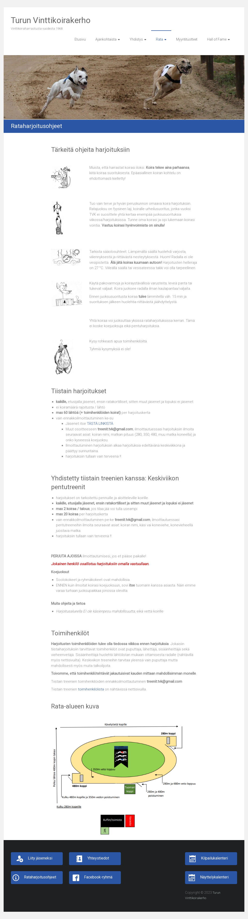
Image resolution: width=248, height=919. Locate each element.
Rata (159, 39)
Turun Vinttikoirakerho (51, 20)
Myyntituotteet (186, 39)
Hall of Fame (216, 39)
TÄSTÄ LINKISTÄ (100, 423)
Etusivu (80, 39)
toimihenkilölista (91, 689)
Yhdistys (136, 39)
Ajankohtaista (105, 39)
